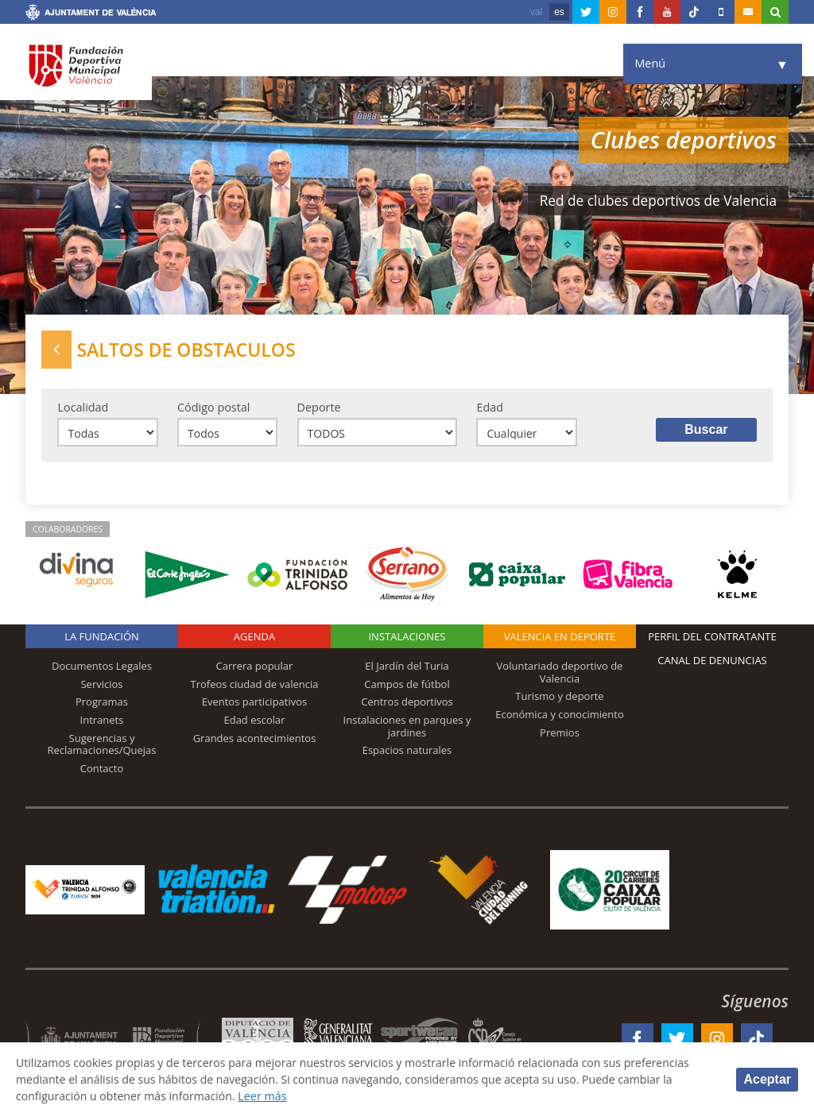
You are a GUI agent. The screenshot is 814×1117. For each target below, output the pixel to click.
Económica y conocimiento (559, 716)
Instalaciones (406, 638)
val (536, 11)
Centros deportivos (407, 703)
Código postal (213, 407)
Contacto (102, 769)
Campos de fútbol (406, 685)
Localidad (82, 407)
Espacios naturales (407, 751)
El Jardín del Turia (406, 667)
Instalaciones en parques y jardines (407, 727)
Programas (102, 703)
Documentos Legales (102, 667)
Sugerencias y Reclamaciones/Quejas (102, 745)
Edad (489, 407)
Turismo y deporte (559, 697)
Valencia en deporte (560, 638)
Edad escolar (254, 721)
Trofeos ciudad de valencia (255, 685)
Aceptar (767, 1079)
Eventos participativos (255, 703)
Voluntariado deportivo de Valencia (560, 673)
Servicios (101, 685)
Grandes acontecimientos (254, 739)
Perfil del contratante (712, 638)
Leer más (266, 1095)
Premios (559, 733)
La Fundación (101, 638)
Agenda (254, 638)
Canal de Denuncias (712, 662)
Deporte (319, 407)
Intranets (102, 721)
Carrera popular (254, 667)
